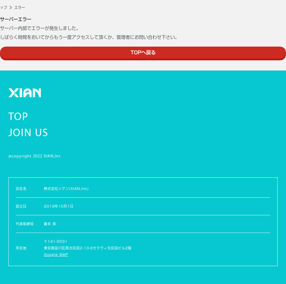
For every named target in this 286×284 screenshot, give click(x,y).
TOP (18, 117)
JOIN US (28, 133)
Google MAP (56, 254)
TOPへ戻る (143, 52)
